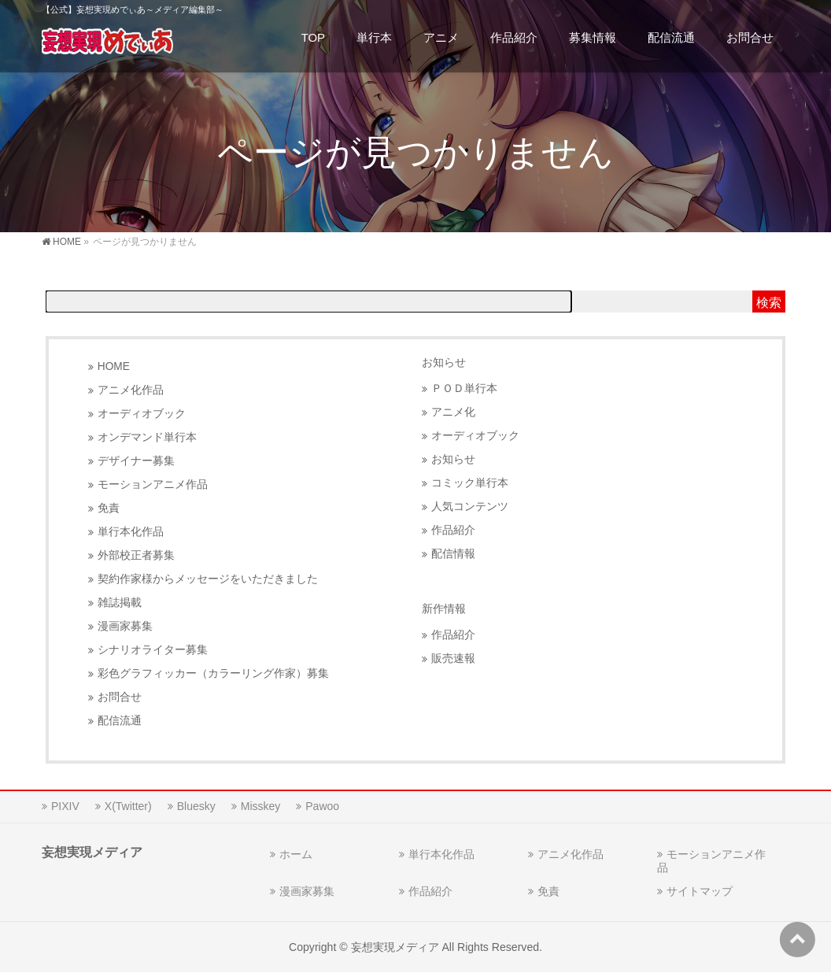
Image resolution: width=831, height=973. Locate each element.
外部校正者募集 (136, 555)
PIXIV (65, 806)
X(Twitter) (128, 806)
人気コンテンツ (469, 506)
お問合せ (120, 697)
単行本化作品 (131, 532)
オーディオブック (142, 414)
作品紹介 (453, 530)
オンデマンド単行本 (147, 437)
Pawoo (322, 806)
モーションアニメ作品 (153, 484)
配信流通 (120, 721)
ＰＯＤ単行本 (464, 388)
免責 (109, 508)
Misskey (261, 806)
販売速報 (453, 658)
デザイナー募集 (136, 461)
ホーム (295, 854)
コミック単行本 (469, 483)
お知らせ (444, 362)
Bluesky (196, 806)
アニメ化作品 (131, 390)
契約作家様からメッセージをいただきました (208, 579)
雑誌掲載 (120, 603)
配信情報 (453, 554)
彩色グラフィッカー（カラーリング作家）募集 (213, 673)
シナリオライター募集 (153, 650)
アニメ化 (453, 412)
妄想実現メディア (395, 947)
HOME (114, 366)
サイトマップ (700, 891)
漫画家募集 (125, 626)
